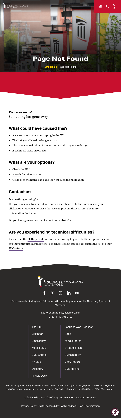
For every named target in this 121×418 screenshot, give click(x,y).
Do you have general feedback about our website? (40, 220)
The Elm (37, 327)
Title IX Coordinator (63, 389)
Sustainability (73, 355)
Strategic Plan (73, 347)
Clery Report (72, 361)
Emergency (39, 341)
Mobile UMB (39, 347)
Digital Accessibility (48, 406)
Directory (37, 368)
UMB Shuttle (39, 355)
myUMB (36, 361)
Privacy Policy (29, 406)
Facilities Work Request (79, 327)
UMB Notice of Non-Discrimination (98, 389)
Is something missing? (23, 199)
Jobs (68, 334)
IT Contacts (16, 248)
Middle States (73, 341)
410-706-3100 (64, 316)
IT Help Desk (36, 239)
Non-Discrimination (89, 406)
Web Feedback (69, 406)
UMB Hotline (72, 368)
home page (37, 180)
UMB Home (50, 66)
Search (16, 174)
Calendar (37, 334)
